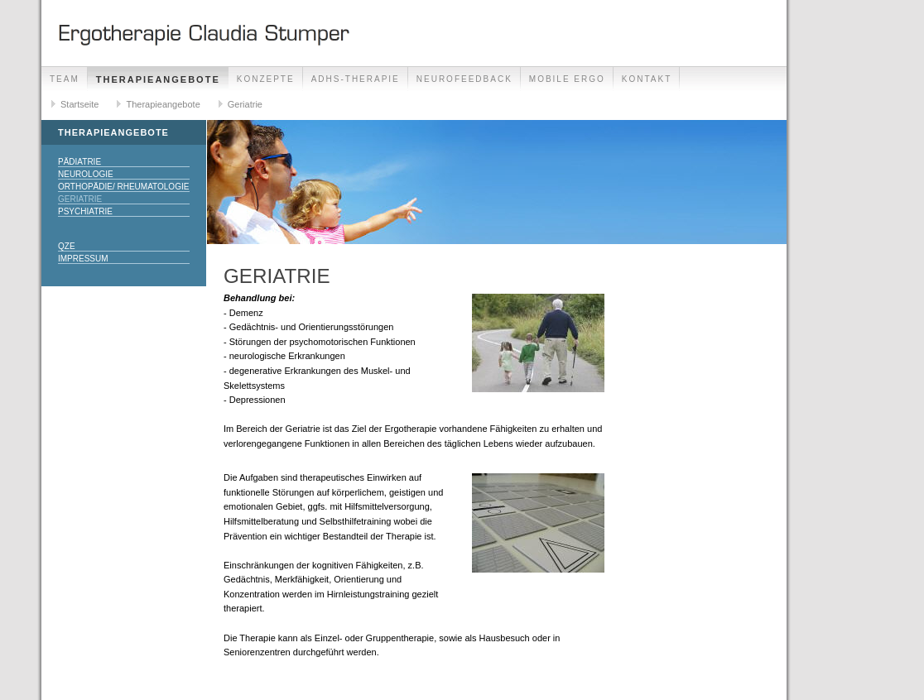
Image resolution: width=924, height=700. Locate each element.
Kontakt (646, 79)
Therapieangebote (158, 79)
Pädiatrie (79, 161)
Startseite (79, 104)
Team (64, 79)
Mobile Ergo (567, 79)
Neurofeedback (464, 79)
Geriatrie (245, 104)
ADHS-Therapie (355, 79)
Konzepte (266, 79)
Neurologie (85, 174)
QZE (66, 246)
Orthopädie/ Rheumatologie (123, 186)
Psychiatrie (85, 211)
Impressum (83, 258)
